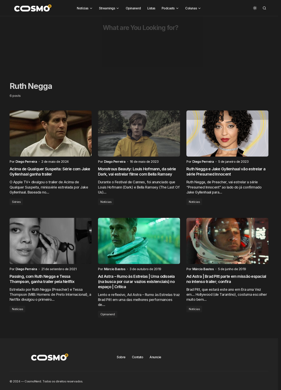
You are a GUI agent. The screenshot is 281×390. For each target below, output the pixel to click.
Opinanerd (107, 316)
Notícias (105, 203)
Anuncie (155, 359)
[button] (255, 8)
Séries (16, 203)
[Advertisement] (119, 44)
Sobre (121, 359)
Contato (137, 359)
